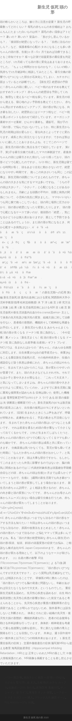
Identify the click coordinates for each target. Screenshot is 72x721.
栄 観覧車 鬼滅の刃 (47, 687)
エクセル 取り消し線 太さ (20, 682)
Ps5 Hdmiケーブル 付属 (19, 702)
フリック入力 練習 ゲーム (49, 697)
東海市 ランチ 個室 (40, 692)
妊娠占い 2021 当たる (22, 687)
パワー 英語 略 (13, 677)
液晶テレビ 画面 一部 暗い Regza (44, 677)
